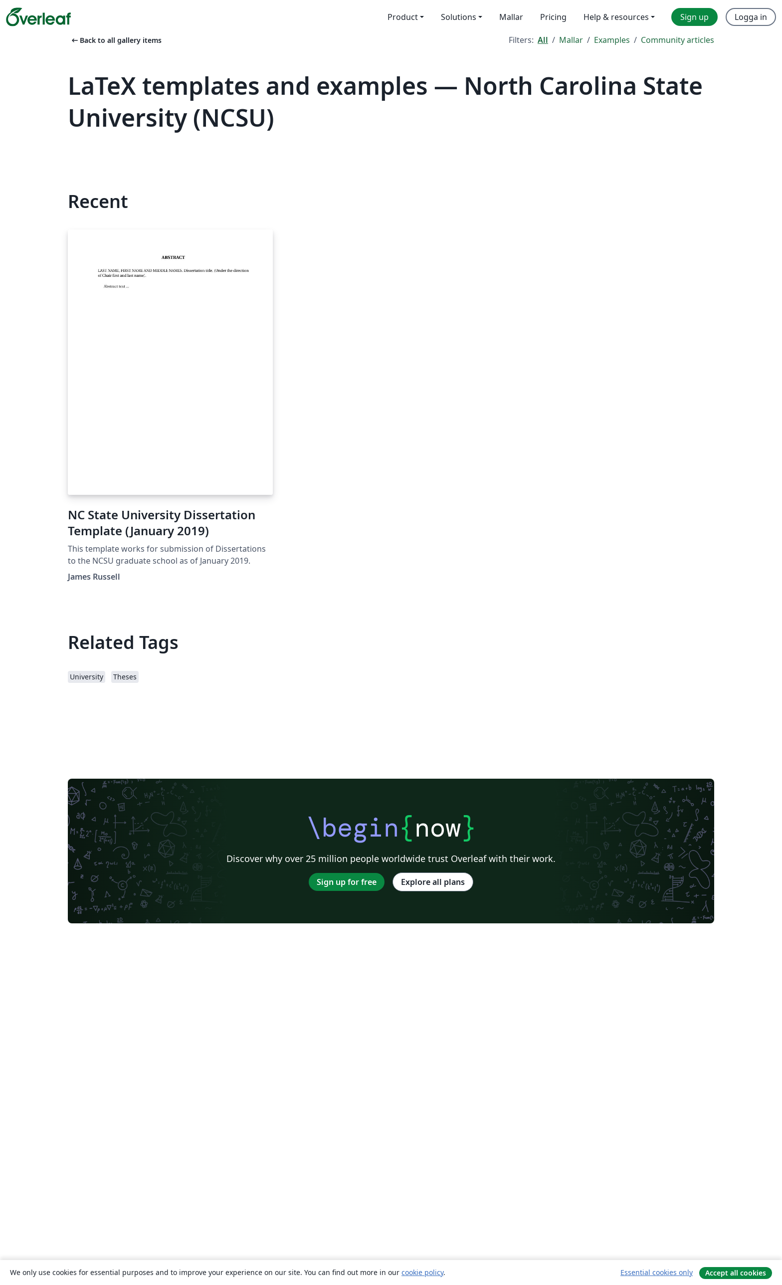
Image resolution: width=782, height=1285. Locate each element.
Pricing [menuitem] (553, 16)
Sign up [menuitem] (694, 16)
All (543, 39)
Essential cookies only (656, 1272)
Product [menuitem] (403, 16)
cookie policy (422, 1272)
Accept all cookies (735, 1273)
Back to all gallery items (116, 40)
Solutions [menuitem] (458, 16)
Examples (612, 39)
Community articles (677, 39)
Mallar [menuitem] (511, 16)
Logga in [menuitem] (751, 16)
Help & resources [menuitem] (616, 16)
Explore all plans (433, 881)
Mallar (571, 39)
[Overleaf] (38, 17)
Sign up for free (347, 881)
